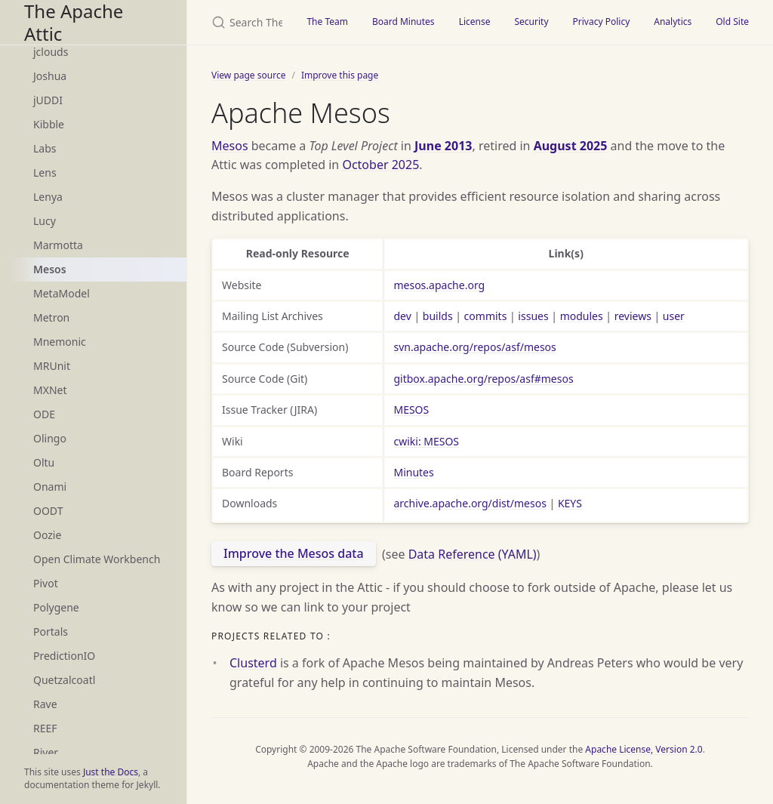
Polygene (56, 607)
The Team (327, 21)
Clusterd (253, 663)
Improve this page (339, 75)
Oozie (47, 535)
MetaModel (61, 293)
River (45, 752)
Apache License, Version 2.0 (643, 749)
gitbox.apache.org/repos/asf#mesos (483, 378)
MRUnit (51, 366)
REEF (45, 728)
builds (438, 316)
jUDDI (48, 100)
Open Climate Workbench (96, 559)
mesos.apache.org (439, 285)
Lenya (48, 196)
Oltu (43, 462)
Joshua (49, 76)
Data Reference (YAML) (472, 553)
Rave (45, 704)
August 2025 (571, 145)
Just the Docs (110, 771)
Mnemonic (59, 341)
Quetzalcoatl (64, 680)
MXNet (50, 390)
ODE (44, 414)
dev (402, 316)
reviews (632, 316)
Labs (45, 148)
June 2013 (443, 145)
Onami (49, 486)
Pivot (45, 583)
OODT (48, 511)
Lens (45, 172)
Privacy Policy (601, 21)
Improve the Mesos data (293, 553)
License (475, 21)
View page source (248, 75)
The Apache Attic (73, 22)
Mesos (49, 269)
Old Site (732, 21)
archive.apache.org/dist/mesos (469, 503)
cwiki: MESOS (426, 441)
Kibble (48, 124)
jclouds (50, 52)
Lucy (44, 221)
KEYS (570, 503)
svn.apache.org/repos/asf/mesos (474, 347)
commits (485, 316)
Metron (51, 317)
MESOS (411, 409)
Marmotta (58, 245)
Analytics (672, 21)
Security (531, 21)
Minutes (413, 472)
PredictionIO (64, 655)
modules (581, 316)
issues (533, 316)
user (674, 316)
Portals (50, 631)
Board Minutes (403, 21)
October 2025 (380, 164)
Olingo (49, 438)
